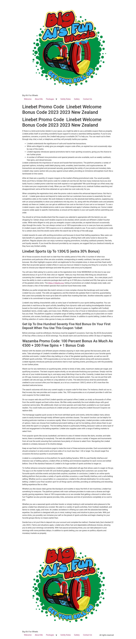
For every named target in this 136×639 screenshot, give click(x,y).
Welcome (27, 99)
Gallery (77, 99)
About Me (39, 99)
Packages (50, 99)
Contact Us (87, 99)
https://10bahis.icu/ (56, 283)
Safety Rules (65, 99)
